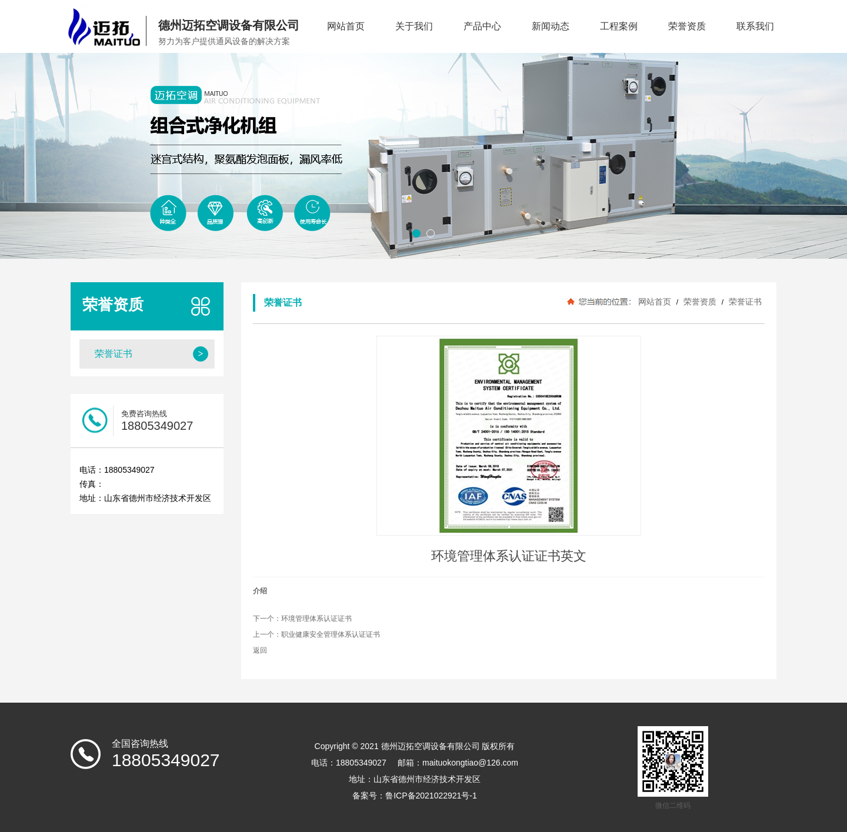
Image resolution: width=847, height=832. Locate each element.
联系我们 (755, 26)
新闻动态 (550, 26)
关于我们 (414, 26)
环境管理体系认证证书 (316, 618)
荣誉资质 (687, 26)
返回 (260, 650)
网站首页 (346, 26)
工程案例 (619, 26)
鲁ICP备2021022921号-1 (431, 795)
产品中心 (482, 26)
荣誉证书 (744, 301)
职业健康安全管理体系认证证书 (330, 634)
